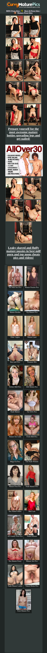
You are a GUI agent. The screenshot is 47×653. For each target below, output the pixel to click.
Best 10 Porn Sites (30, 11)
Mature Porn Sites (23, 13)
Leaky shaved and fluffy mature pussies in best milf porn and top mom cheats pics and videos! (23, 252)
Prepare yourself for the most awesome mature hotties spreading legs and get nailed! (23, 133)
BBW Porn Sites (13, 11)
